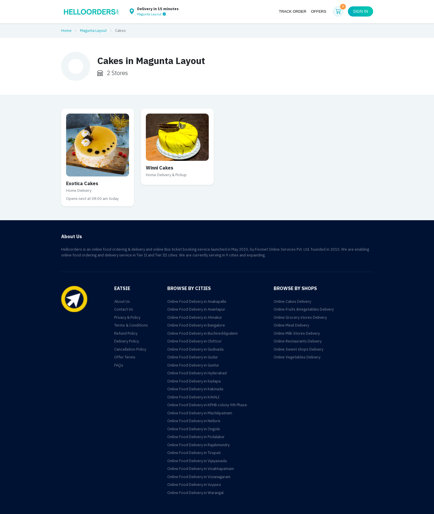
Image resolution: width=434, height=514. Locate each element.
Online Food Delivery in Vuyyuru (194, 484)
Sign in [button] (360, 11)
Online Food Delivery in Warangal (195, 492)
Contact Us (123, 309)
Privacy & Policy (127, 317)
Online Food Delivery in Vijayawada (197, 461)
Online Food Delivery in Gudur (192, 357)
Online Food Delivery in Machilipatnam (199, 413)
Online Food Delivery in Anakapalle (196, 301)
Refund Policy (125, 333)
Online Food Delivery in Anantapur (196, 309)
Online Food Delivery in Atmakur (194, 317)
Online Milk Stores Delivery (297, 333)
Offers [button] (318, 11)
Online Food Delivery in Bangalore (196, 325)
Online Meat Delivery (291, 325)
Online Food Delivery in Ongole (193, 429)
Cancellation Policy (130, 349)
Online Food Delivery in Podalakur (196, 437)
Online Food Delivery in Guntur (193, 365)
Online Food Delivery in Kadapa (194, 381)
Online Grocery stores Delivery (300, 317)
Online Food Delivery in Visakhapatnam (200, 468)
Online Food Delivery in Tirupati (194, 452)
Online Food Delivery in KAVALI (193, 397)
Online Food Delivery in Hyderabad (197, 373)
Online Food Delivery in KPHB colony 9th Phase (207, 405)
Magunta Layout (93, 30)
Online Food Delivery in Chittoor (194, 341)
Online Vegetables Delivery (297, 357)
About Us (122, 301)
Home (66, 30)
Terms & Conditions (131, 325)
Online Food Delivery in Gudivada (195, 349)
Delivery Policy (126, 341)
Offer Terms (124, 357)
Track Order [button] (292, 11)
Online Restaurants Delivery (298, 341)
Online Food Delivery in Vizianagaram (198, 477)
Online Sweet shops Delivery (298, 349)
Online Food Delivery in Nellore (193, 421)
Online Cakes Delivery (292, 301)
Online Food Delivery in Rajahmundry (198, 445)
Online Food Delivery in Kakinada (195, 389)
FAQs (118, 365)
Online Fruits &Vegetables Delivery (304, 309)
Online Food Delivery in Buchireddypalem (202, 333)
